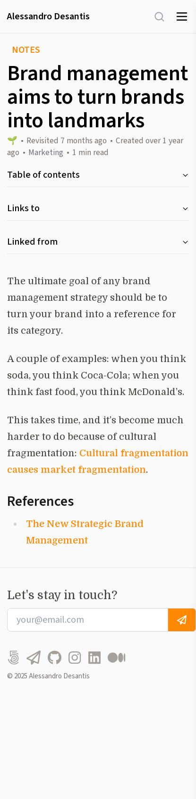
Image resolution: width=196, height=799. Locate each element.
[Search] (154, 17)
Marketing (45, 152)
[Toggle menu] (182, 16)
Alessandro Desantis (48, 16)
